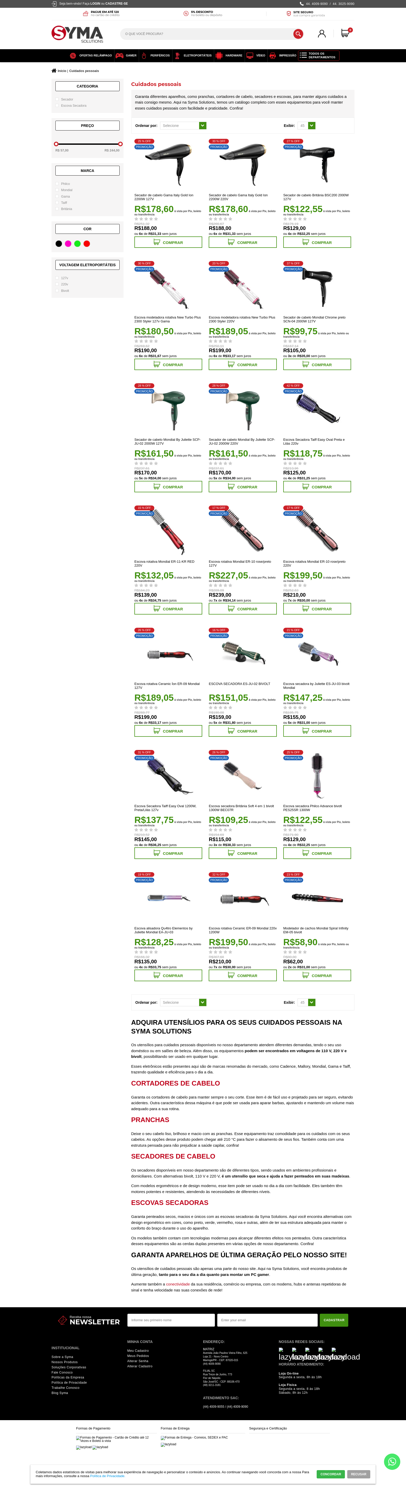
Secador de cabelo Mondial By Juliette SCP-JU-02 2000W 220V (242, 441)
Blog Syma (60, 1393)
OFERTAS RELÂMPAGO (89, 55)
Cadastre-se (116, 3)
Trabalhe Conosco (65, 1388)
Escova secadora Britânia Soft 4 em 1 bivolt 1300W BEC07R (241, 808)
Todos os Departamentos (322, 55)
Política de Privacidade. (107, 1476)
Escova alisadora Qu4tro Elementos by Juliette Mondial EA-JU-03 (163, 930)
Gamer (124, 55)
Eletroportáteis (191, 55)
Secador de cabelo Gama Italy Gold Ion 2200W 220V (238, 197)
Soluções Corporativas (69, 1367)
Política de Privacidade (69, 1382)
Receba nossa (80, 1317)
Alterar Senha (138, 1361)
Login (95, 3)
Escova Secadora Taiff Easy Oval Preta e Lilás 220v (314, 441)
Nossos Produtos (65, 1362)
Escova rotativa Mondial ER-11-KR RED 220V (164, 563)
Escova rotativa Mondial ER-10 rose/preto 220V (314, 563)
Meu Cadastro (138, 1351)
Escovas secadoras (170, 1203)
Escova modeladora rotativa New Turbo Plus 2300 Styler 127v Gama (167, 319)
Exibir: (289, 126)
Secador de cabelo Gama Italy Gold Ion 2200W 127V (163, 197)
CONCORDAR (331, 1474)
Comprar (168, 241)
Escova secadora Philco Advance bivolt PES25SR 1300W (312, 808)
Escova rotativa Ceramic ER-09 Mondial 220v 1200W (243, 930)
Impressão (281, 55)
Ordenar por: (146, 126)
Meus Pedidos (138, 1356)
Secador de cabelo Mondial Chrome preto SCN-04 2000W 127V (314, 319)
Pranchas (150, 1120)
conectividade (178, 1284)
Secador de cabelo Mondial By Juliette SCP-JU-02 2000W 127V (167, 441)
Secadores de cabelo (173, 1156)
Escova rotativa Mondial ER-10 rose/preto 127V (240, 563)
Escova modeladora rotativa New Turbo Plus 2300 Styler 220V (242, 319)
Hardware (227, 55)
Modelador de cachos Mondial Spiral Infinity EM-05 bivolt (315, 930)
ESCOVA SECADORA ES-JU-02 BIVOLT (239, 684)
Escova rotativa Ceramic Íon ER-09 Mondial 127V (167, 686)
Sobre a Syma (62, 1357)
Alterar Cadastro (140, 1366)
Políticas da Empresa (68, 1377)
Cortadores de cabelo (175, 1083)
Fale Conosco (62, 1372)
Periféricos (153, 55)
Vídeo (254, 55)
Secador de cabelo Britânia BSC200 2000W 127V (316, 197)
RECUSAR (358, 1474)
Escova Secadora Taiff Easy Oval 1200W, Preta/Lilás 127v (165, 808)
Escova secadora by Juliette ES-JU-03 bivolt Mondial (316, 686)
